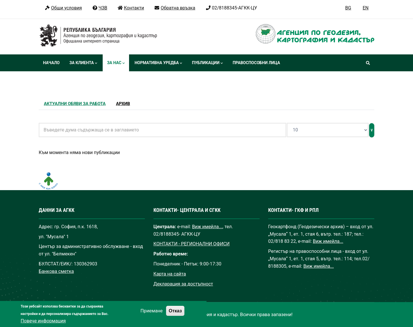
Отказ (175, 314)
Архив (123, 103)
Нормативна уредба (158, 63)
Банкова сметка (56, 271)
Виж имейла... (207, 226)
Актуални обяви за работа (75, 103)
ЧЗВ (99, 8)
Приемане (152, 315)
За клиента (83, 63)
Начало (51, 62)
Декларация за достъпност (183, 284)
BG (348, 8)
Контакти (130, 8)
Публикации (207, 63)
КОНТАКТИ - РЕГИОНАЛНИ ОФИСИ (191, 244)
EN (366, 8)
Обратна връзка (174, 8)
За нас (116, 63)
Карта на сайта (169, 274)
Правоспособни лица (256, 62)
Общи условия (63, 8)
